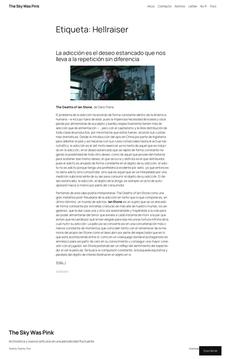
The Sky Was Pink (24, 6)
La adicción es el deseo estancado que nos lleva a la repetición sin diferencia (111, 56)
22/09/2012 (62, 271)
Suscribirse (210, 351)
